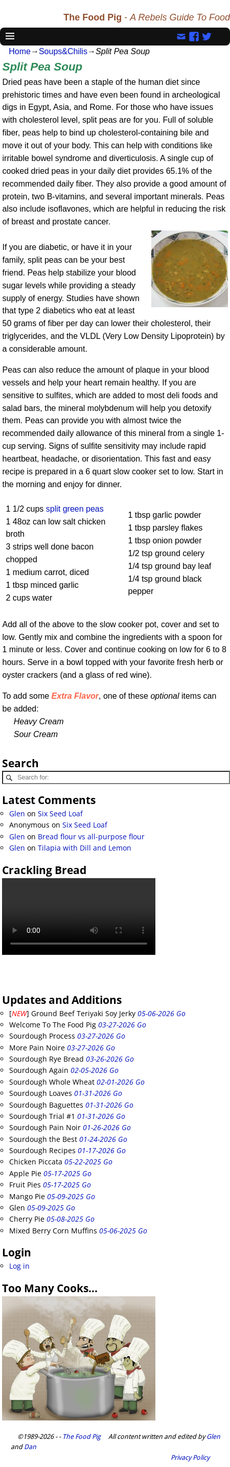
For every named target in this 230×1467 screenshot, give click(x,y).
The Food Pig (81, 1436)
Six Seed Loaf (60, 813)
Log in (19, 1266)
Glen (17, 813)
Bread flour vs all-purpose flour (91, 836)
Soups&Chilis (63, 51)
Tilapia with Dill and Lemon (84, 848)
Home (20, 51)
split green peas (75, 509)
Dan (30, 1447)
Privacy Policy (190, 1457)
